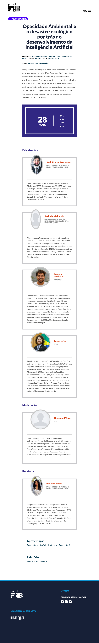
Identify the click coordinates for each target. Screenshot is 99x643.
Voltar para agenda (19, 19)
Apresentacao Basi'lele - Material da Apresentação (49, 545)
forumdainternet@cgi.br (73, 597)
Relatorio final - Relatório (38, 561)
